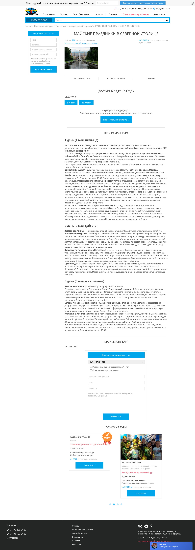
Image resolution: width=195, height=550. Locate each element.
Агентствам (159, 14)
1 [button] (110, 504)
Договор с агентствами (82, 529)
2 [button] (114, 504)
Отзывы (64, 14)
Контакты (113, 14)
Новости (99, 14)
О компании (49, 14)
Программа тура (81, 78)
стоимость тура (116, 78)
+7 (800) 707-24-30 (16, 533)
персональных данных (40, 63)
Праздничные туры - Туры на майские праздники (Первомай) (64, 26)
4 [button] (122, 504)
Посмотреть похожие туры (116, 119)
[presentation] (116, 404)
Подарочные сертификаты (136, 14)
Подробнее (90, 465)
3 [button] (118, 504)
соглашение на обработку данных (154, 541)
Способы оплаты (81, 14)
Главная (29, 26)
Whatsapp (12, 537)
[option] (81, 58)
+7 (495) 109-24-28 (16, 530)
